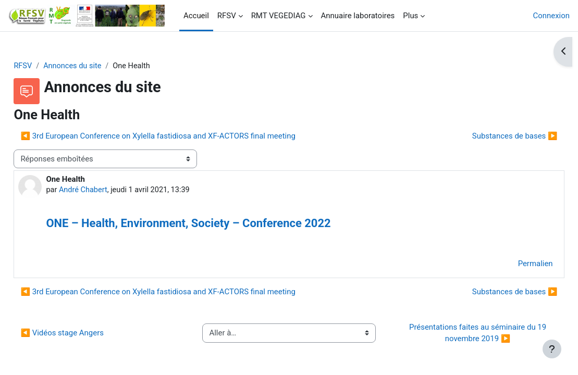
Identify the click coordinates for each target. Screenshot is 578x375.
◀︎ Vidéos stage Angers (85, 334)
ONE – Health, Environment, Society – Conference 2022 (211, 224)
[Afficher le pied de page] (552, 349)
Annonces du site (97, 66)
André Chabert (107, 190)
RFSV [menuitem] (226, 15)
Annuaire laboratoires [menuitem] (358, 15)
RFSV (46, 66)
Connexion (551, 15)
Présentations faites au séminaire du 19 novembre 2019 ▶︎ (463, 333)
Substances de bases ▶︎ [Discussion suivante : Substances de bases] (491, 136)
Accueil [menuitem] (196, 15)
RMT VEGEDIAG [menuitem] (278, 15)
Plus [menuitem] (410, 15)
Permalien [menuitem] (512, 264)
